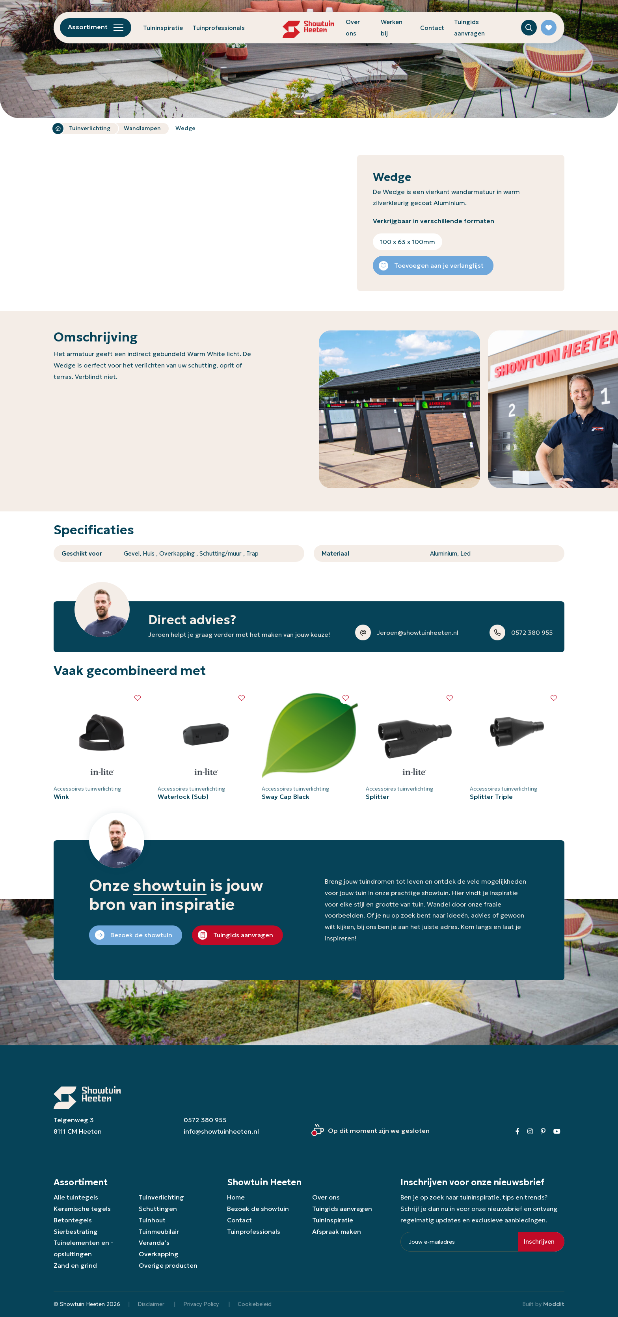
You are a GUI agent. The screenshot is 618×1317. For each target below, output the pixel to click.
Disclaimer (151, 1304)
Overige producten (168, 1265)
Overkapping (159, 1254)
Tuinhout (152, 1220)
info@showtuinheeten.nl (221, 1131)
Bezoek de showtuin (258, 1209)
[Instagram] (530, 1131)
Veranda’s (154, 1242)
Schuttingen (158, 1209)
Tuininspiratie (163, 28)
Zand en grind (75, 1265)
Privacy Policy (201, 1304)
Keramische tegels (82, 1209)
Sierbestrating (76, 1231)
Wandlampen (142, 128)
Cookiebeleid (255, 1304)
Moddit (553, 1304)
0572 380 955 (205, 1120)
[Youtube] (556, 1131)
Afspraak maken (336, 1231)
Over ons (326, 1197)
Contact (432, 28)
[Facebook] (517, 1131)
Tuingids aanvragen (342, 1209)
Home (58, 128)
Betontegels (73, 1220)
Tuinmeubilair (159, 1231)
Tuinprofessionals (219, 28)
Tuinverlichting (89, 128)
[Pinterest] (543, 1131)
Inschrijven (539, 1241)
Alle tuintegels (76, 1197)
